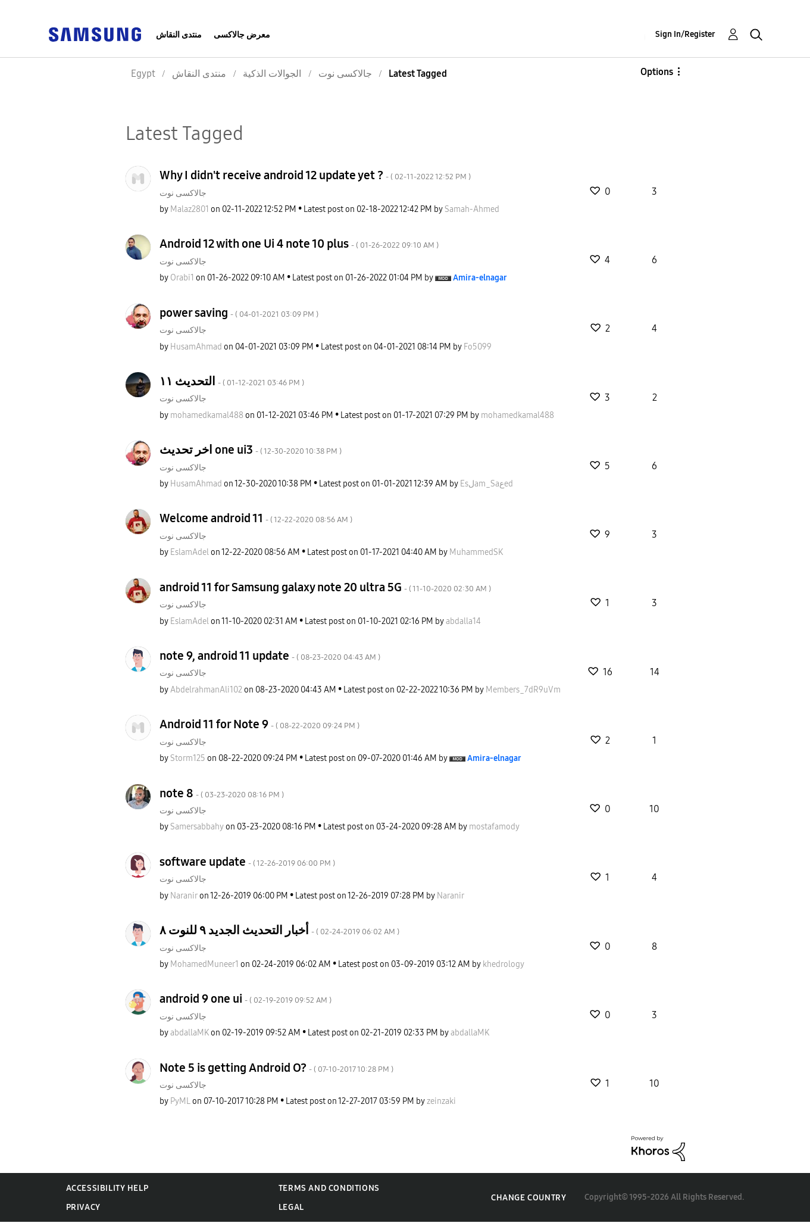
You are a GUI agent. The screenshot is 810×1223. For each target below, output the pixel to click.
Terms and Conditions (329, 1188)
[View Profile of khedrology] (503, 964)
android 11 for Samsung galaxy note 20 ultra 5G (325, 587)
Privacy (83, 1207)
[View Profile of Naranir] (184, 896)
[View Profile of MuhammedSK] (476, 552)
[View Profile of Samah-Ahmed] (472, 209)
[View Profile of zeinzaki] (441, 1101)
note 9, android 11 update (270, 655)
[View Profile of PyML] (180, 1101)
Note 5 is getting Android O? (276, 1067)
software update (247, 861)
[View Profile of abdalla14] (463, 621)
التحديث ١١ (232, 381)
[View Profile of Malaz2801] (189, 209)
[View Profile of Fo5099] (478, 347)
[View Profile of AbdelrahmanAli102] (206, 690)
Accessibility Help (107, 1188)
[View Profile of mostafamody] (494, 827)
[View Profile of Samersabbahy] (197, 827)
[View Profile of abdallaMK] (189, 1033)
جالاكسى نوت (183, 193)
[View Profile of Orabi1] (182, 278)
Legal (291, 1207)
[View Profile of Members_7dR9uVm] (523, 690)
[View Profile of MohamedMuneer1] (204, 964)
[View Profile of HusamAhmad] (196, 347)
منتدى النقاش (179, 35)
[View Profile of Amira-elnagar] (480, 278)
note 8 (222, 793)
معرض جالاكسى (242, 35)
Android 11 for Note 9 (259, 724)
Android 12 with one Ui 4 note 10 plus (299, 243)
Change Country (528, 1198)
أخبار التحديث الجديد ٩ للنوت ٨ (279, 930)
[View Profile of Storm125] (187, 758)
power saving (239, 312)
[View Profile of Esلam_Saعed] (486, 484)
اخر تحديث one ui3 (251, 449)
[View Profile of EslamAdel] (189, 552)
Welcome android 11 (256, 518)
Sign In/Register (685, 34)
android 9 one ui (245, 998)
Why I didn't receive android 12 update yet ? (315, 175)
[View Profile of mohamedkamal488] (206, 415)
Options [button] (656, 71)
